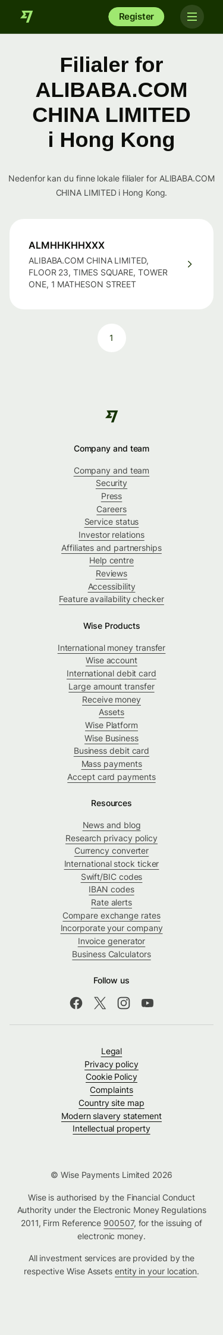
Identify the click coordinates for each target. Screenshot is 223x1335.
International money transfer (112, 648)
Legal (112, 1051)
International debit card (111, 673)
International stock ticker (111, 863)
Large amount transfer (111, 686)
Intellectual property (111, 1128)
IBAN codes (111, 889)
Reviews (111, 573)
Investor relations (111, 534)
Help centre (111, 560)
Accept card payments (111, 777)
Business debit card (111, 750)
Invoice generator (112, 941)
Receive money (111, 699)
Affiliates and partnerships (111, 548)
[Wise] (26, 17)
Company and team (112, 470)
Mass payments (111, 764)
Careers (111, 509)
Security (111, 483)
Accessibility (112, 586)
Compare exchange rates (111, 915)
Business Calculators (111, 954)
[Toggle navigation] (192, 17)
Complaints (111, 1090)
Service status (111, 521)
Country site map (111, 1103)
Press (112, 496)
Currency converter (111, 850)
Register (137, 16)
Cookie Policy (111, 1076)
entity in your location (156, 1271)
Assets (111, 712)
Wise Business (111, 738)
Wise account (111, 660)
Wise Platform (111, 725)
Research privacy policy (111, 838)
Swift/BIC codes (112, 877)
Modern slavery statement (111, 1116)
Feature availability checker (111, 599)
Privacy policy (111, 1064)
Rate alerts (111, 902)
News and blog (112, 825)
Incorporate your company (112, 928)
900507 (118, 1223)
